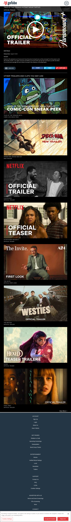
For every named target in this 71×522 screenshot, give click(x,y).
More (35, 504)
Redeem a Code (35, 438)
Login (35, 422)
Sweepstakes (35, 444)
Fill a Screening (35, 501)
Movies (35, 457)
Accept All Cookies (50, 519)
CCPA (35, 485)
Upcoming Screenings (36, 441)
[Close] (68, 514)
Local (35, 463)
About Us (35, 425)
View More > (63, 411)
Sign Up (35, 419)
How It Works (35, 428)
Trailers (35, 469)
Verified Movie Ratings (35, 460)
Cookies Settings (35, 488)
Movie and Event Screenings (35, 498)
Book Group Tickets (35, 447)
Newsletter (35, 466)
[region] (35, 516)
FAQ (35, 482)
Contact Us (35, 479)
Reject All (63, 519)
